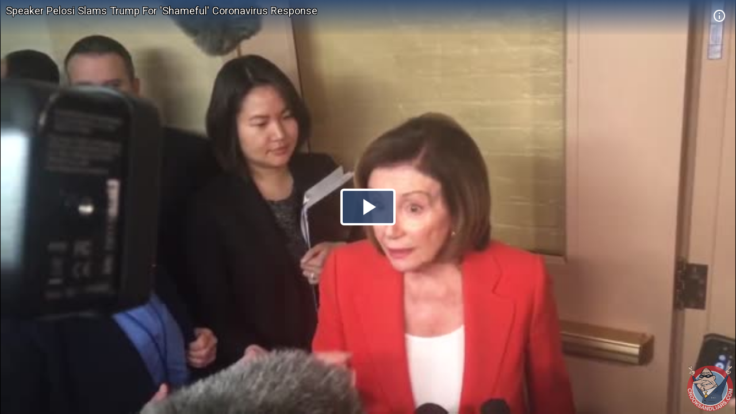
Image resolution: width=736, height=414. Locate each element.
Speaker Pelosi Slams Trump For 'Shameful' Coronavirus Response (161, 11)
